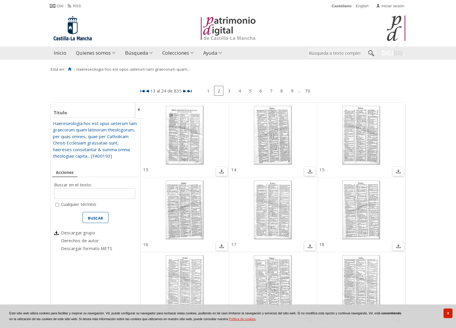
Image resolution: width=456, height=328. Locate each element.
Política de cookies (242, 319)
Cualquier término (78, 204)
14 (233, 169)
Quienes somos (93, 52)
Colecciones (175, 52)
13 (145, 169)
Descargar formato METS (86, 248)
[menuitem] (61, 53)
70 (307, 91)
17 (233, 244)
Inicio (60, 52)
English (362, 6)
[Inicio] (69, 69)
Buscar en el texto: (73, 185)
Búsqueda (136, 52)
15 (322, 169)
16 (145, 244)
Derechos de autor (80, 240)
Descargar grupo (78, 233)
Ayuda (210, 52)
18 (322, 244)
